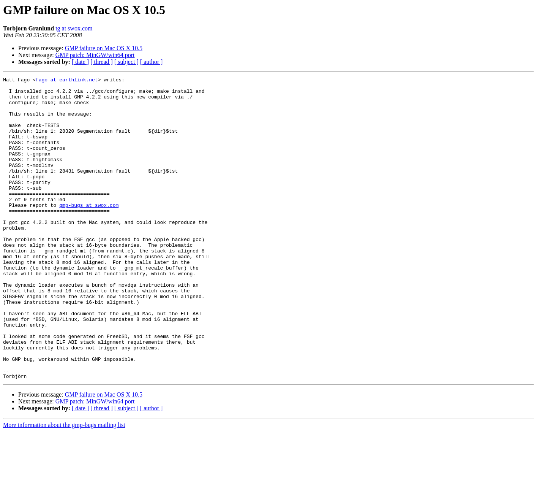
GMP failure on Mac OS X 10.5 (103, 48)
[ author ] (151, 62)
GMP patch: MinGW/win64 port (95, 55)
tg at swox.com (73, 28)
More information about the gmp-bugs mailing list (64, 485)
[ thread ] (101, 62)
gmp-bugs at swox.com (88, 231)
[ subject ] (126, 62)
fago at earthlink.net (67, 80)
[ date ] (80, 62)
